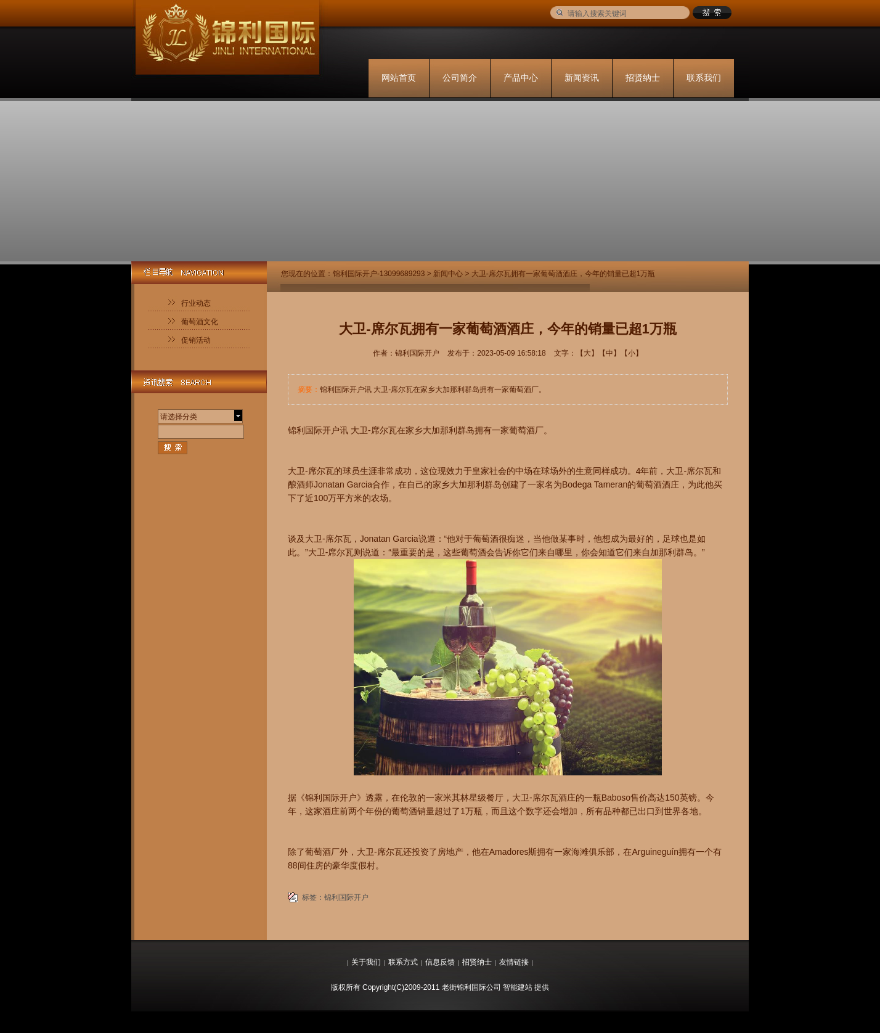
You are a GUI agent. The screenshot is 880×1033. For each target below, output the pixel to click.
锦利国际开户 (346, 897)
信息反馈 (440, 962)
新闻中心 (448, 273)
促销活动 (196, 340)
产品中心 (520, 78)
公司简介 (459, 78)
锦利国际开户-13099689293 (379, 273)
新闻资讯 (581, 78)
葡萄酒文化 (199, 321)
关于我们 (366, 962)
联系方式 (403, 962)
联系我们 (703, 78)
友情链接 (514, 962)
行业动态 (196, 303)
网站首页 (398, 78)
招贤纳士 (642, 78)
